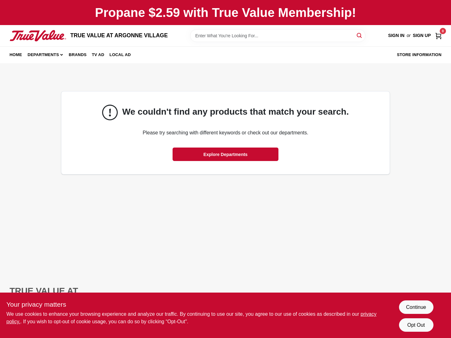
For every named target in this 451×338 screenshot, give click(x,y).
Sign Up (422, 35)
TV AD (98, 54)
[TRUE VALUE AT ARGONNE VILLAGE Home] (38, 35)
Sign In (396, 35)
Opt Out (416, 325)
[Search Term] (277, 35)
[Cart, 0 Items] (438, 35)
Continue (416, 307)
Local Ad (120, 54)
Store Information (419, 54)
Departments (43, 54)
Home (16, 54)
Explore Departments (226, 154)
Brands (78, 54)
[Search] (359, 35)
